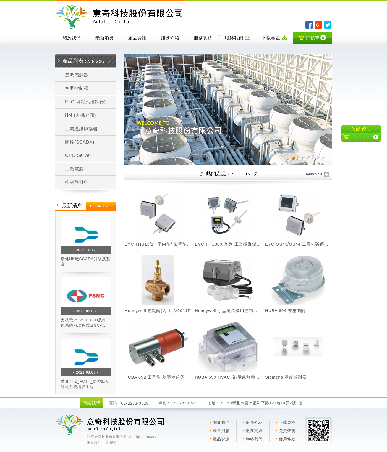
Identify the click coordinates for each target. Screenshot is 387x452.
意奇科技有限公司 (120, 17)
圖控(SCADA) (79, 142)
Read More (314, 174)
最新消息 (104, 37)
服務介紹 (170, 37)
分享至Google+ (318, 25)
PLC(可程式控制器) (85, 101)
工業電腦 (74, 169)
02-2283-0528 (135, 403)
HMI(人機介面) (80, 115)
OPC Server (78, 155)
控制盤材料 (76, 182)
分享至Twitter (327, 25)
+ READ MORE (101, 205)
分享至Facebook (309, 25)
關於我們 (71, 37)
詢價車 (312, 37)
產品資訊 (137, 37)
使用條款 (287, 439)
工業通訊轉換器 (81, 128)
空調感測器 (76, 75)
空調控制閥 (76, 88)
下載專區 (274, 37)
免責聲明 (287, 430)
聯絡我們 (237, 37)
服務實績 (203, 37)
